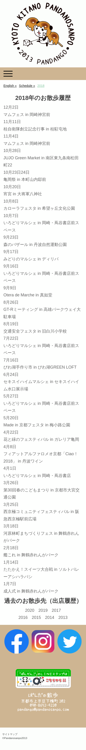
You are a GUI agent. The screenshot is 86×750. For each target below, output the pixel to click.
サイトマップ (9, 734)
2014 (49, 617)
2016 (23, 617)
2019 (42, 610)
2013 (63, 617)
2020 (29, 610)
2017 (56, 610)
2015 (36, 617)
